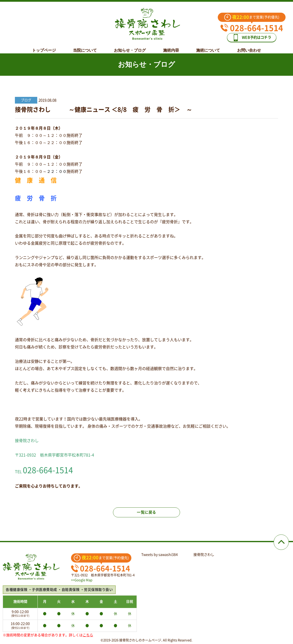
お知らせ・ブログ (130, 46)
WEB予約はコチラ (255, 35)
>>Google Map (81, 580)
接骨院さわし (203, 554)
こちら (88, 635)
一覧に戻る (146, 514)
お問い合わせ (249, 46)
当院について (85, 46)
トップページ (44, 46)
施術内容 (171, 46)
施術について (208, 46)
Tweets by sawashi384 (159, 554)
